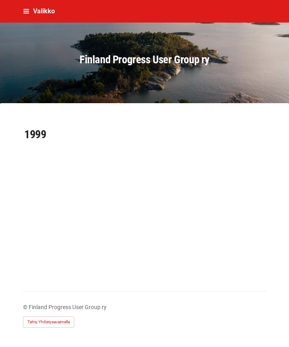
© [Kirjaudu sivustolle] (26, 307)
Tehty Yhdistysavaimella (48, 322)
